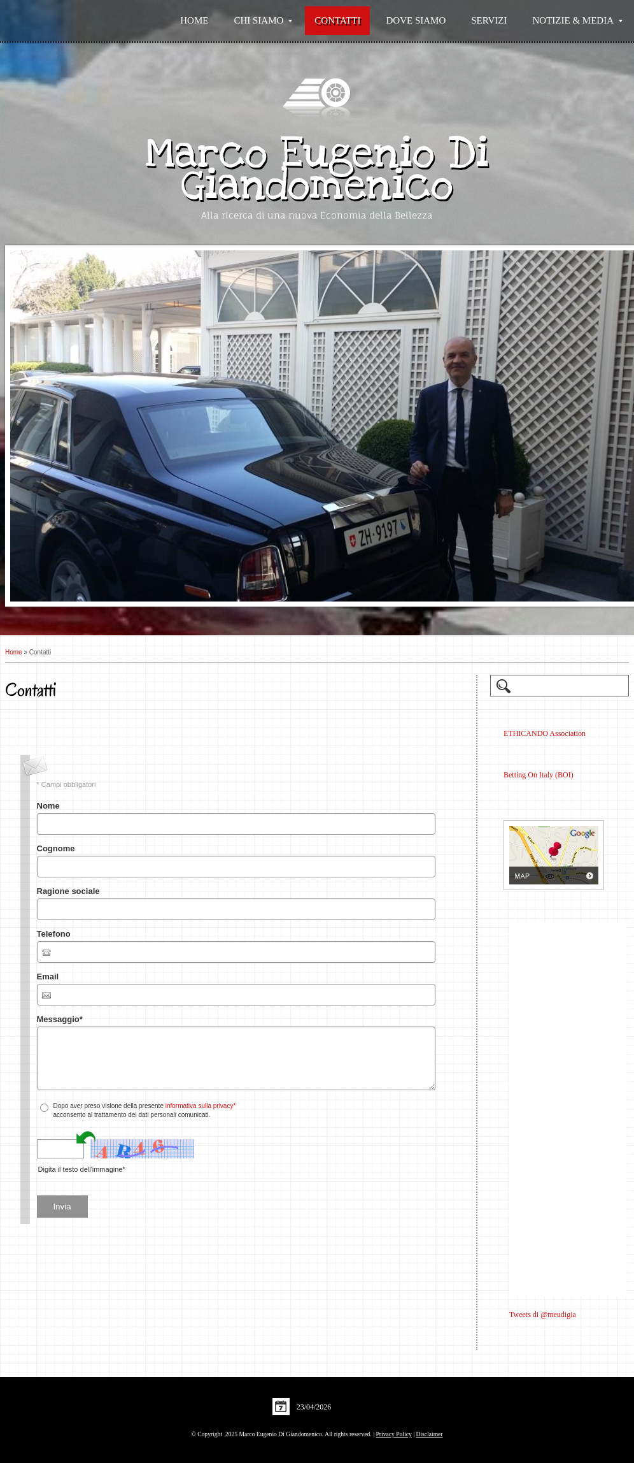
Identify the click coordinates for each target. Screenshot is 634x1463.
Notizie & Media (578, 20)
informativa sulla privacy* (201, 1105)
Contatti (337, 20)
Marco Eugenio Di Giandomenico (317, 169)
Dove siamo (416, 20)
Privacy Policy (394, 1434)
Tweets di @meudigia (542, 1314)
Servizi (489, 20)
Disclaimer (429, 1434)
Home (194, 20)
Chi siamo (263, 20)
